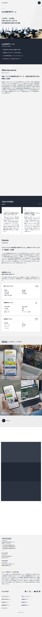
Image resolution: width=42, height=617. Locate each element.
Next (40, 204)
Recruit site (4, 608)
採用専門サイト (24, 602)
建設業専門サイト (5, 605)
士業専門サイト (24, 599)
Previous (37, 204)
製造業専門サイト (25, 605)
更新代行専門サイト (6, 599)
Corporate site (5, 596)
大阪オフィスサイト (25, 596)
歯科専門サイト (5, 602)
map (3, 550)
